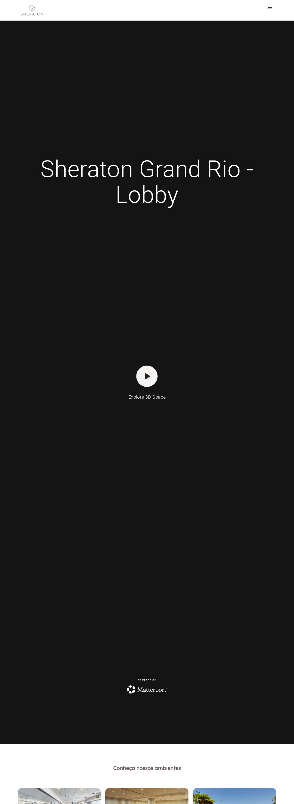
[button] (269, 8)
